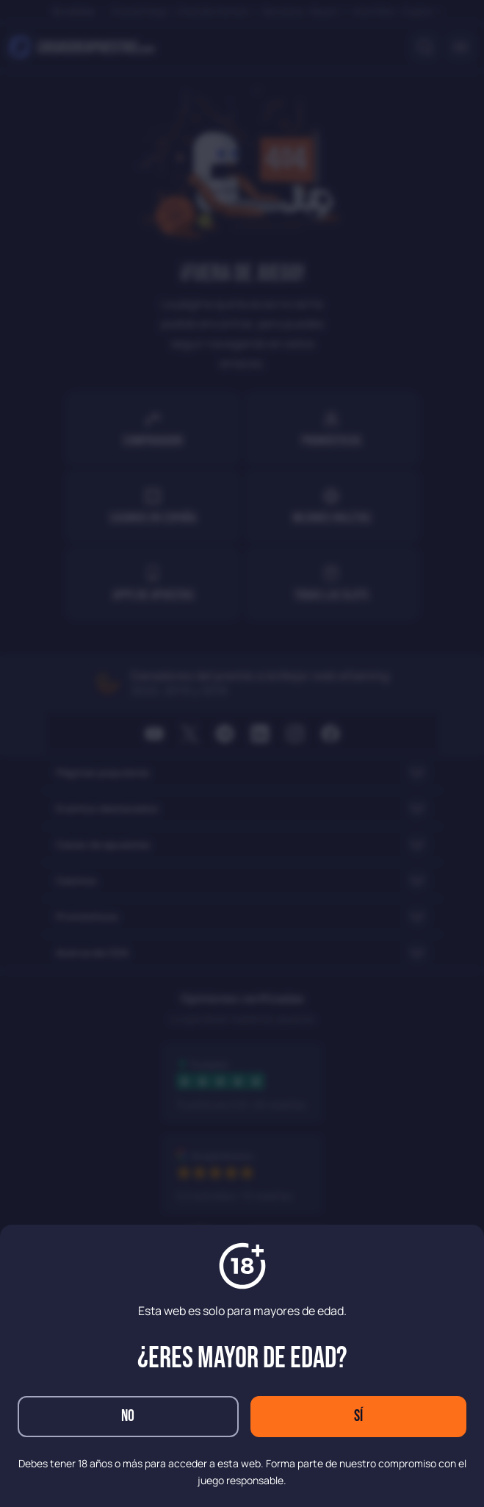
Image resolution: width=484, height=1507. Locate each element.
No (127, 1416)
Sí (358, 1416)
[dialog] (242, 753)
